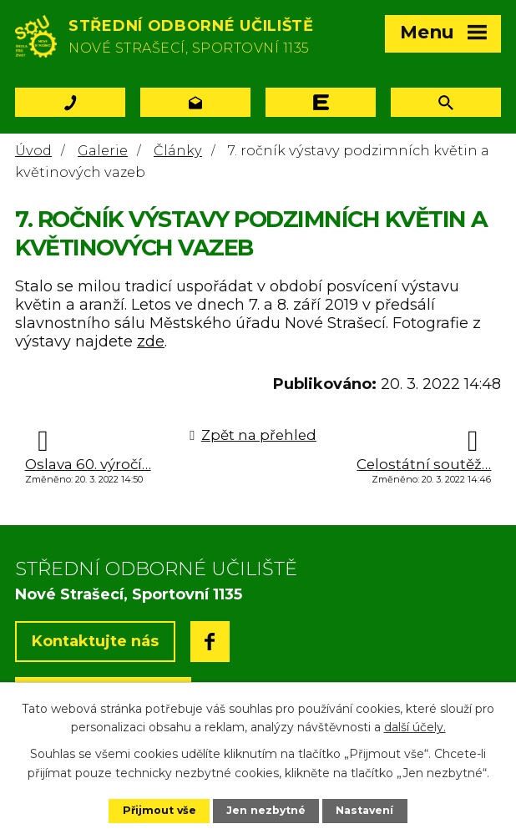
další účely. (415, 727)
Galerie (103, 150)
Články (178, 150)
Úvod (33, 150)
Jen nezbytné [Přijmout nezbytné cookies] (266, 810)
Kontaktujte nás (95, 641)
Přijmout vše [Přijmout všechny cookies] (158, 810)
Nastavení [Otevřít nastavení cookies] (365, 810)
